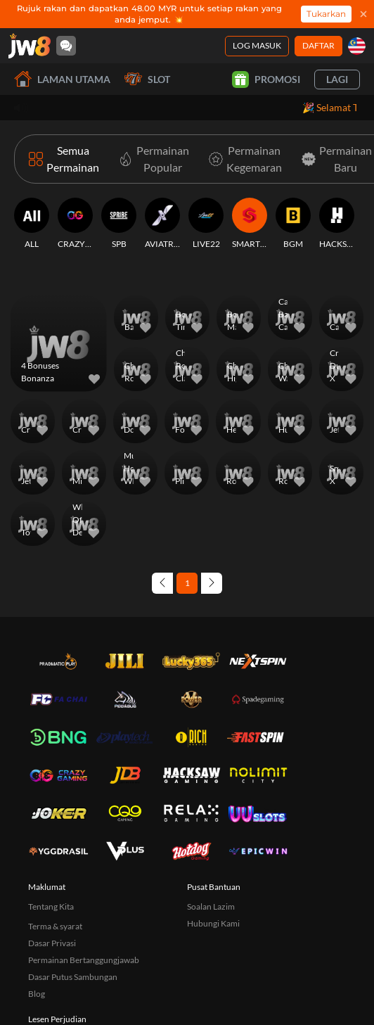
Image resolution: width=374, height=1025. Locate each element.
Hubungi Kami (213, 923)
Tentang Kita (51, 906)
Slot (147, 79)
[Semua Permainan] (64, 159)
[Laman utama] (29, 45)
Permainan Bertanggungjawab (83, 960)
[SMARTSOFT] (249, 224)
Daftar (318, 45)
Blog (36, 993)
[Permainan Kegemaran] (242, 159)
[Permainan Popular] (151, 159)
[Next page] (211, 583)
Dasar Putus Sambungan (72, 977)
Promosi (266, 79)
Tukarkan (326, 13)
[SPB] (118, 224)
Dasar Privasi (52, 943)
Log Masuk (257, 45)
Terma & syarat (55, 926)
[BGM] (293, 224)
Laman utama (62, 79)
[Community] (66, 46)
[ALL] (31, 224)
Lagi (337, 79)
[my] (357, 46)
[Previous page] (162, 583)
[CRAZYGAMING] (75, 224)
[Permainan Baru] (334, 159)
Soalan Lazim (211, 906)
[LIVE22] (206, 224)
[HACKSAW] (336, 224)
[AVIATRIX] (162, 224)
